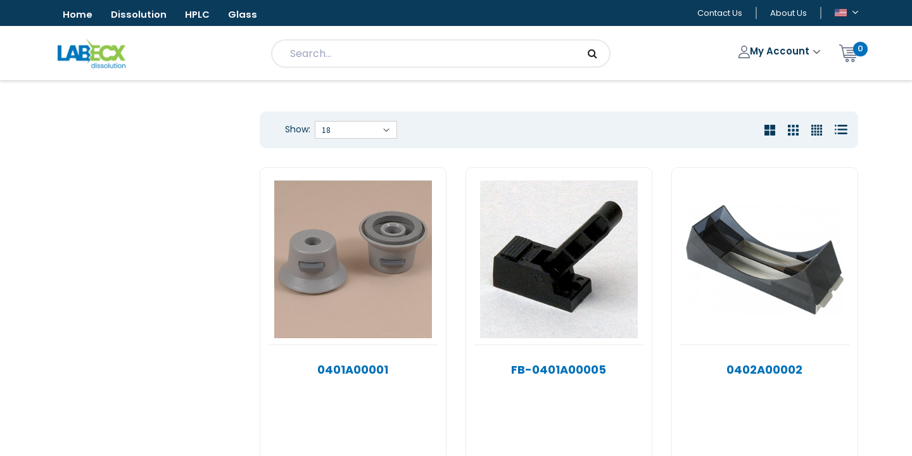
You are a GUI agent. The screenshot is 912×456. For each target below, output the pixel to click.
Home (79, 15)
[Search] (592, 55)
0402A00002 (764, 371)
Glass (255, 15)
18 (326, 131)
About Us (788, 14)
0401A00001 (352, 371)
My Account (775, 52)
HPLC (207, 15)
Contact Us (719, 14)
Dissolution (144, 15)
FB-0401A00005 (558, 371)
